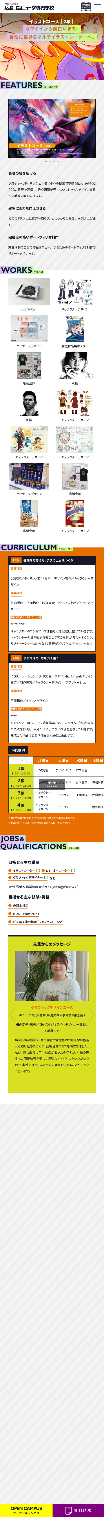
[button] (46, 161)
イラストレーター (24, 870)
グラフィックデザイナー (28, 877)
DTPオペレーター (58, 870)
